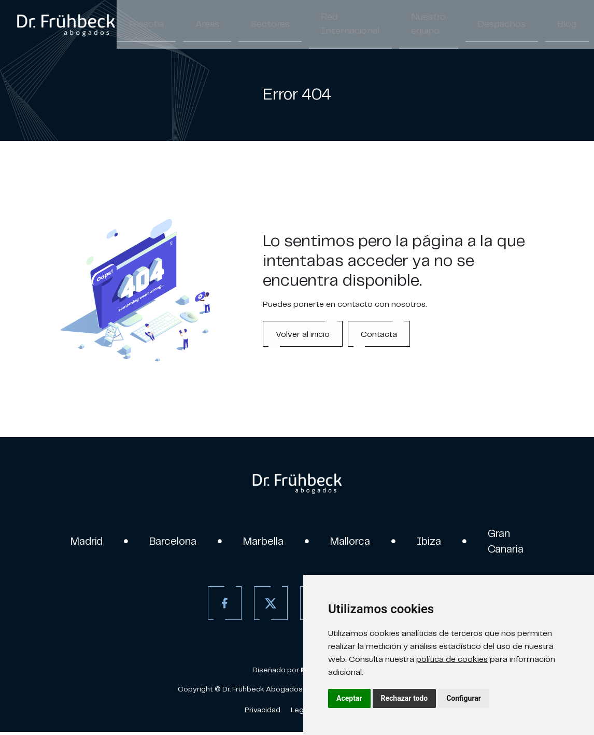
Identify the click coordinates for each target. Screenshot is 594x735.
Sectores (242, 25)
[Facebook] (221, 606)
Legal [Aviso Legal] (300, 712)
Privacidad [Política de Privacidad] (262, 712)
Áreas (191, 25)
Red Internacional (309, 24)
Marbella (262, 542)
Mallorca (354, 542)
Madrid (75, 542)
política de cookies (452, 659)
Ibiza (437, 542)
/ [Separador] (589, 26)
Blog (488, 25)
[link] (66, 25)
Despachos (434, 25)
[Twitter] (268, 606)
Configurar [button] (463, 698)
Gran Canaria (517, 542)
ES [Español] (578, 26)
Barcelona (166, 542)
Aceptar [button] (349, 698)
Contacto (538, 25)
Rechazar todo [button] (404, 698)
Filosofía (140, 25)
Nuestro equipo (374, 24)
